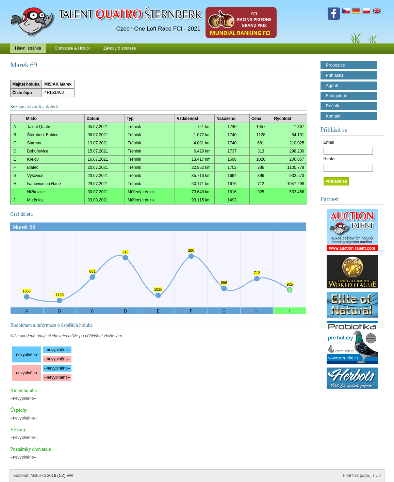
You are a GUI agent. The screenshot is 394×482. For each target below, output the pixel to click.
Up (378, 475)
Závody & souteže (119, 48)
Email (329, 142)
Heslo (329, 159)
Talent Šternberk (34, 3)
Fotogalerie (336, 95)
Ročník (332, 106)
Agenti (332, 85)
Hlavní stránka (28, 48)
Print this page (356, 475)
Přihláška (335, 75)
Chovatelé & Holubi (72, 48)
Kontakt (333, 116)
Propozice (335, 65)
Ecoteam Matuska (29, 475)
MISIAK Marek (57, 84)
